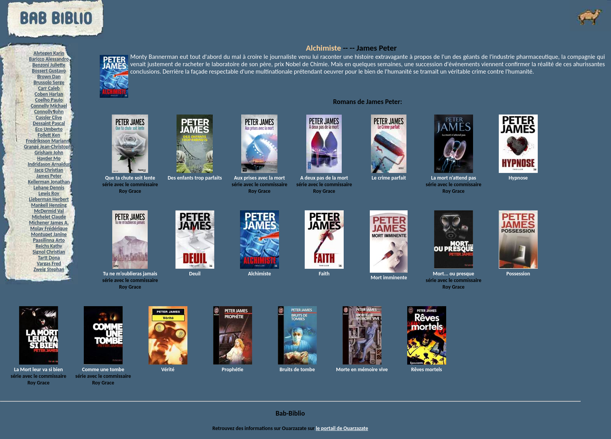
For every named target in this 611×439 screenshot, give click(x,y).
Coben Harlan (49, 94)
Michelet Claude (49, 217)
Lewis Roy (49, 193)
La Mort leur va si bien (38, 366)
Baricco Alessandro (49, 59)
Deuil (194, 270)
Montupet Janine (49, 234)
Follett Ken (49, 135)
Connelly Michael (49, 106)
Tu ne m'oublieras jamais (130, 270)
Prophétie (232, 366)
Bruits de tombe (297, 366)
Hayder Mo (49, 158)
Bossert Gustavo (49, 71)
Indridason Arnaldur (49, 164)
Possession (518, 270)
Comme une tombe (103, 366)
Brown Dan (48, 76)
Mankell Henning (49, 205)
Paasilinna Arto (49, 240)
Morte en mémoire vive (362, 366)
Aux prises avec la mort (259, 174)
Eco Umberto (48, 129)
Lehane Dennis (49, 187)
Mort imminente (389, 274)
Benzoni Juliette (48, 65)
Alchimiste (323, 48)
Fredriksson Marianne (49, 141)
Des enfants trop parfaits (195, 174)
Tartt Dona (49, 258)
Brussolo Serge (49, 82)
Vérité (167, 366)
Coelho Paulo (49, 100)
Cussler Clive (49, 117)
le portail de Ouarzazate (342, 428)
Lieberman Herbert (49, 199)
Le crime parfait (388, 174)
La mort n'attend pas (453, 174)
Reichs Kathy (48, 246)
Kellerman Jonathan (49, 182)
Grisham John (49, 152)
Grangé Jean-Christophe (49, 147)
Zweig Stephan (49, 269)
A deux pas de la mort (324, 174)
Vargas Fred (49, 263)
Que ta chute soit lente (130, 174)
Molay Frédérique (49, 228)
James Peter (49, 176)
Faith (324, 270)
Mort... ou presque (453, 270)
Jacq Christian (49, 170)
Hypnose (518, 174)
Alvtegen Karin (49, 53)
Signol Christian (49, 252)
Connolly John (49, 112)
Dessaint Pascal (49, 123)
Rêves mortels (426, 366)
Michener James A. (49, 223)
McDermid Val (49, 211)
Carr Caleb (49, 88)
